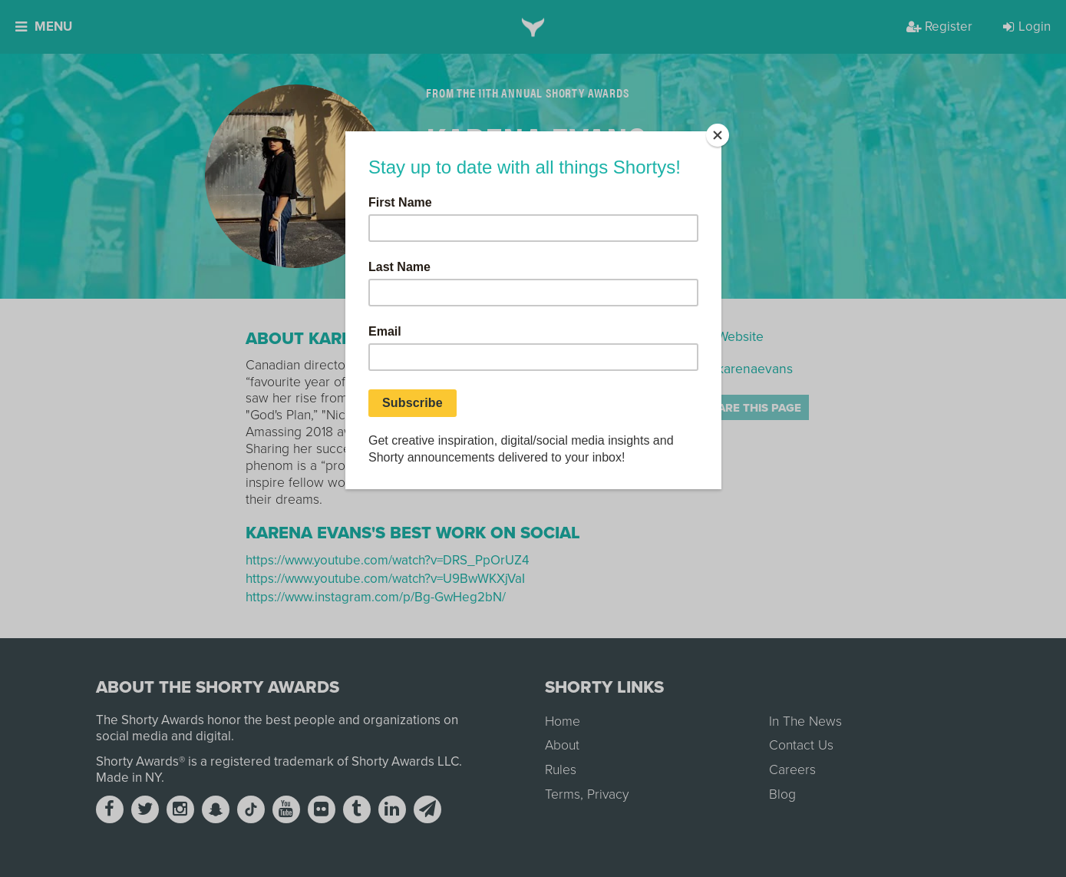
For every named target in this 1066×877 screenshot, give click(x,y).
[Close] (717, 135)
